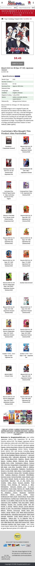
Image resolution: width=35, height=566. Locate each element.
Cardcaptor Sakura (21, 463)
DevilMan (14, 503)
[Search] (8, 7)
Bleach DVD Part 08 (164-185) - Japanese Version (26, 170)
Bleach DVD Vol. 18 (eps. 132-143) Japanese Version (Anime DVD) (8, 310)
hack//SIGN (4, 481)
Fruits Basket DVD (28, 471)
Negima (21, 459)
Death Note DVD (27, 510)
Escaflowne (30, 469)
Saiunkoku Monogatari (19, 514)
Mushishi (10, 516)
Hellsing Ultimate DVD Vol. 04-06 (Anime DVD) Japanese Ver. (8, 171)
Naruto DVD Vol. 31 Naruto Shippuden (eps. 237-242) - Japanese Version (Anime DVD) (8, 333)
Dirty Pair (7, 465)
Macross (12, 481)
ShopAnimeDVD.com (23, 564)
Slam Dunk (13, 497)
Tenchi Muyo (22, 497)
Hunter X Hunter (19, 479)
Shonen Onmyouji (13, 510)
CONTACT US (11, 432)
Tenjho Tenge (5, 512)
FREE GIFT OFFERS (7, 429)
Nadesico (22, 469)
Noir (27, 501)
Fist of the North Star (25, 481)
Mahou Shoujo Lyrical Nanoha (23, 506)
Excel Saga (12, 489)
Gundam (4, 473)
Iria (24, 501)
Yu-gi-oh (31, 487)
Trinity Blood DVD (11, 459)
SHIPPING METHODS (7, 431)
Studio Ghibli (29, 489)
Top (5, 19)
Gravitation (4, 489)
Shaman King (23, 461)
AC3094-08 (28, 19)
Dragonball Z (15, 465)
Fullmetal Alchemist (19, 457)
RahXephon (4, 487)
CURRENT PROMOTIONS (21, 429)
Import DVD (18, 19)
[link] (6, 551)
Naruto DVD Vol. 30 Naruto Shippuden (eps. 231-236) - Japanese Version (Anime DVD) (26, 333)
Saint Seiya (17, 471)
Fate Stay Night (23, 503)
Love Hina (11, 467)
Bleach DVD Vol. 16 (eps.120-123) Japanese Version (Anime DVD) (26, 377)
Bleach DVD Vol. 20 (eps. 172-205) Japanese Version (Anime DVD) (26, 149)
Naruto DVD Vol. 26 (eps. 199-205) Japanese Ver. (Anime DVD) (26, 399)
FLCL (29, 499)
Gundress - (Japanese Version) (9, 147)
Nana (32, 459)
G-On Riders (11, 501)
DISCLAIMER (20, 432)
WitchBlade (30, 475)
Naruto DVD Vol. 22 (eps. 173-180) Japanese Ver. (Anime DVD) (26, 263)
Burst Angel (21, 524)
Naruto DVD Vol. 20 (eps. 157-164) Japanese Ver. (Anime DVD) (9, 263)
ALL (21, 15)
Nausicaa (23, 493)
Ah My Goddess (9, 455)
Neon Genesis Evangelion (9, 469)
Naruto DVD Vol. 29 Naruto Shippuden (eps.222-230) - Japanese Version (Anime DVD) (9, 400)
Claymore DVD (6, 503)
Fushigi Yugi (15, 499)
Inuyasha (19, 467)
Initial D (25, 467)
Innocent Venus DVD (15, 473)
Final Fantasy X (29, 491)
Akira (32, 485)
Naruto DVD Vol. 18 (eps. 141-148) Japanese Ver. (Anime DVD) (26, 240)
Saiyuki (10, 479)
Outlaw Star (23, 499)
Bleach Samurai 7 (21, 455)
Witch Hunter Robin (18, 495)
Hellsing (31, 467)
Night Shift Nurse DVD (22, 522)
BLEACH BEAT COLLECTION (9, 375)
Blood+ (27, 459)
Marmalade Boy (6, 514)
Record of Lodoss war (8, 491)
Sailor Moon (12, 483)
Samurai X (25, 485)
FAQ (31, 429)
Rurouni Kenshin (23, 483)
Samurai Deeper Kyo (18, 487)
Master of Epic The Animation (11, 508)
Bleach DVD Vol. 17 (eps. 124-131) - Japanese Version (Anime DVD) (26, 310)
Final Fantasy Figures (13, 453)
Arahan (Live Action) (26, 283)
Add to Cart (17, 64)
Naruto (3, 461)
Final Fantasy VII (14, 485)
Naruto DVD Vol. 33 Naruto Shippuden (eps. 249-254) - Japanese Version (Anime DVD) (9, 286)
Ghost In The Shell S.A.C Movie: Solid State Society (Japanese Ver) (8, 218)
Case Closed (26, 477)
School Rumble (16, 477)
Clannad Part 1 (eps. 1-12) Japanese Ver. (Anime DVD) (26, 193)
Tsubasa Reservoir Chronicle (15, 475)
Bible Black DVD (9, 522)
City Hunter (30, 479)
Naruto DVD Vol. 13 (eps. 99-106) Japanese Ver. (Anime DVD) (8, 240)
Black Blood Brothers (27, 512)
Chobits (3, 483)
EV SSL (6, 555)
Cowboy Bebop (12, 461)
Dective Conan (6, 477)
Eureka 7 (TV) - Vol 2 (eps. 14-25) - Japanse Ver (9, 355)
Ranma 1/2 (20, 489)
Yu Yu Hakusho (23, 518)
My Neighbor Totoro (9, 493)
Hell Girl (31, 505)
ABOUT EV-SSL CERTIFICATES (5, 558)
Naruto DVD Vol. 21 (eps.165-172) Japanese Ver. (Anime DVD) (26, 218)
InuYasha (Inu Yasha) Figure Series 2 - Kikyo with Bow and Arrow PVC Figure (9, 195)
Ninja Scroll (18, 501)
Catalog (11, 19)
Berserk (31, 461)
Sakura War (13, 518)
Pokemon (20, 491)
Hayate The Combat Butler (17, 505)
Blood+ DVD (15, 512)
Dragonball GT (24, 465)
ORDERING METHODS (20, 431)
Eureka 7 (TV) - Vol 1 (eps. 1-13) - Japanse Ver (26, 355)
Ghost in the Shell (7, 471)
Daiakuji (31, 501)
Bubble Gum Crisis (7, 463)
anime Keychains (12, 447)
